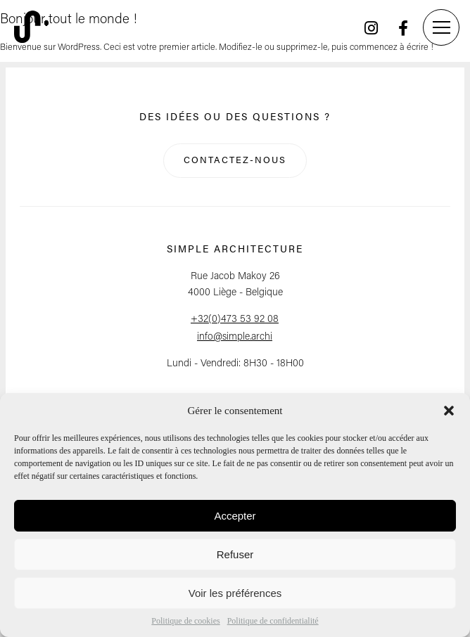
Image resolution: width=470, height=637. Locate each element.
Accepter (234, 516)
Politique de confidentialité (273, 621)
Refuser (235, 554)
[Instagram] (371, 28)
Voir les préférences (235, 593)
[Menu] (441, 27)
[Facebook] (403, 28)
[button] (449, 411)
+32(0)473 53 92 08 (235, 319)
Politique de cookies (185, 621)
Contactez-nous (235, 160)
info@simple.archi (234, 337)
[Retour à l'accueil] (31, 28)
